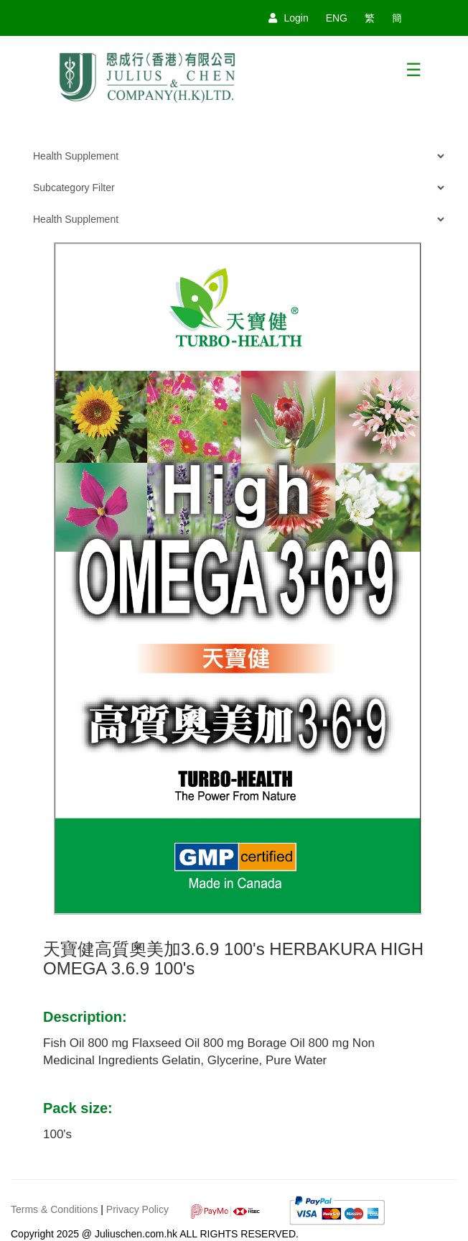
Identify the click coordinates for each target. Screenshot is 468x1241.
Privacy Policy (137, 1209)
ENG (336, 18)
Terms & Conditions (54, 1209)
